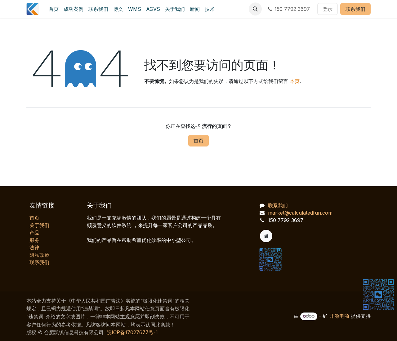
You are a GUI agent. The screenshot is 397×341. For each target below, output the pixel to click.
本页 (295, 81)
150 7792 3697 (288, 9)
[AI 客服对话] (329, 229)
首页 (198, 141)
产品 (34, 233)
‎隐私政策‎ (39, 255)
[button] (255, 8)
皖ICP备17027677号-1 (132, 332)
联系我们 (355, 9)
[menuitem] (53, 9)
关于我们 (39, 225)
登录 (327, 9)
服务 (34, 240)
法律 (34, 247)
